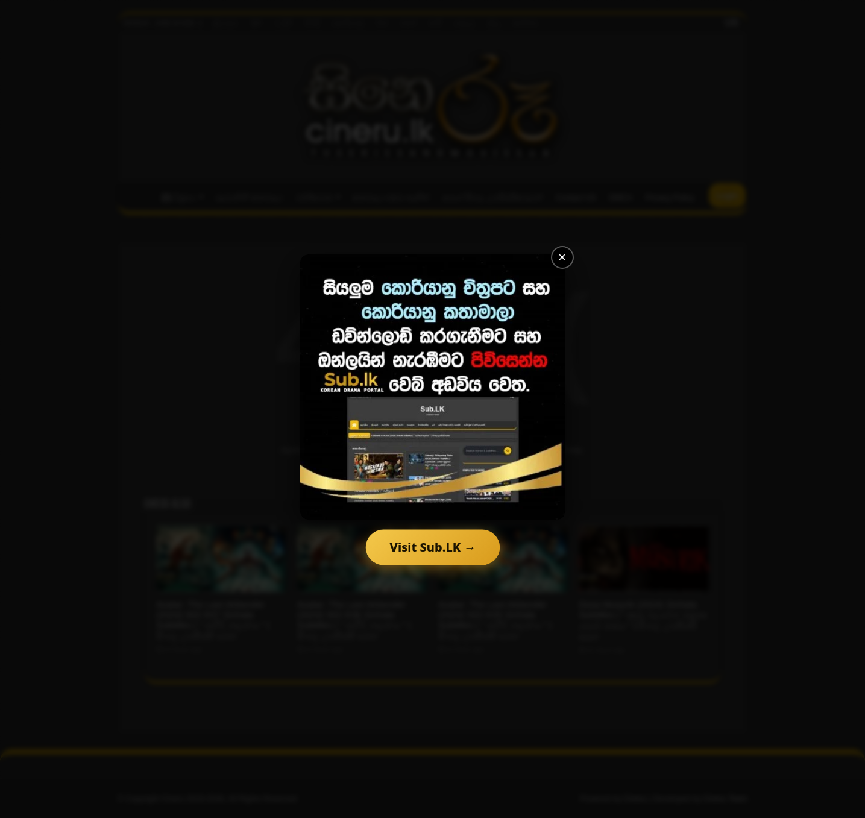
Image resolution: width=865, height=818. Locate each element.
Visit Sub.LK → (432, 547)
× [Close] (562, 257)
